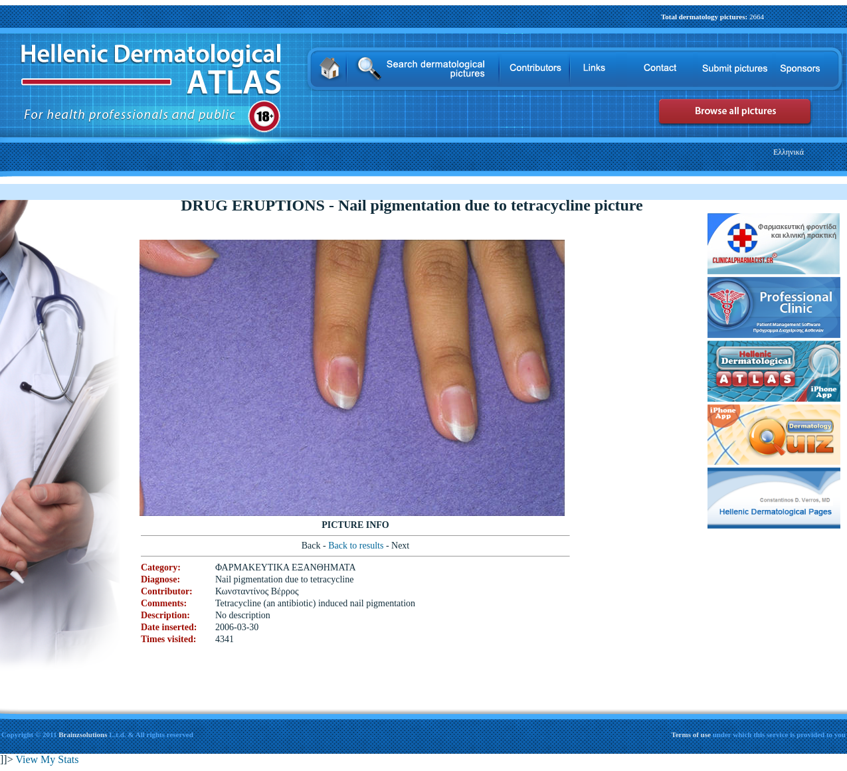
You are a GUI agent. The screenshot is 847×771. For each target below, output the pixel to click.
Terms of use (691, 734)
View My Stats (46, 759)
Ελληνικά (788, 152)
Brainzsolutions (82, 734)
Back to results (357, 546)
